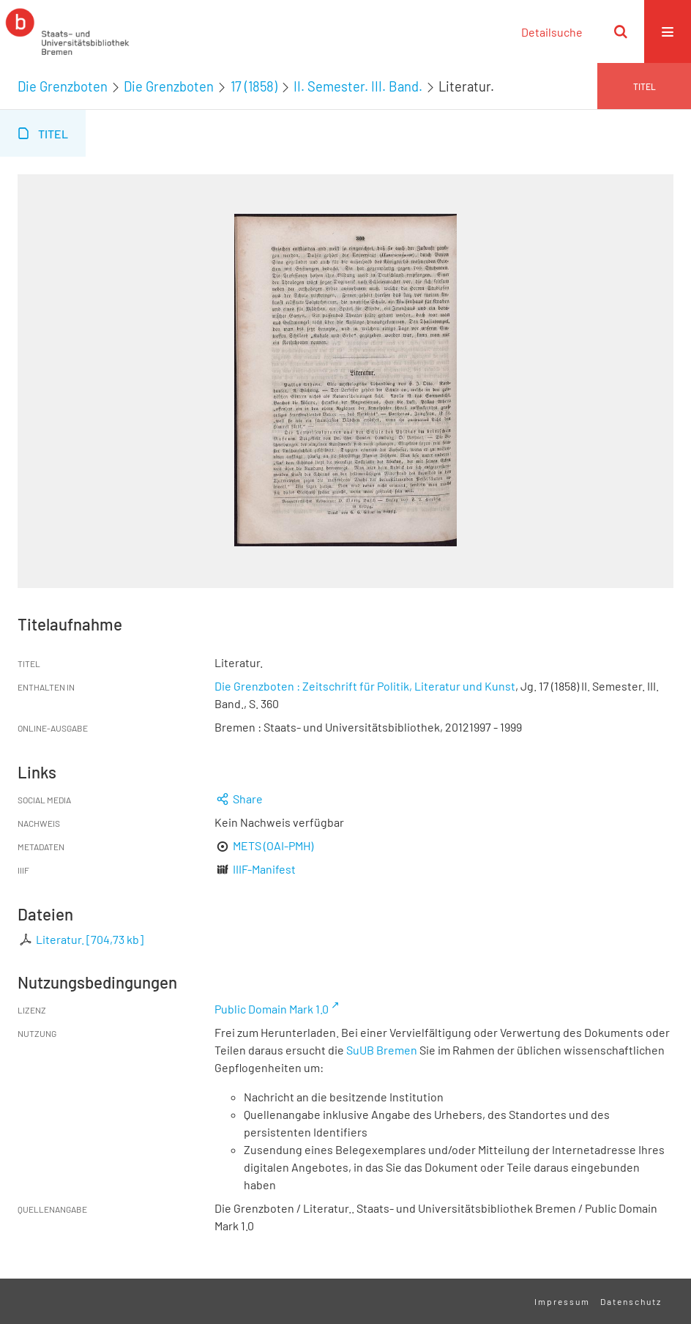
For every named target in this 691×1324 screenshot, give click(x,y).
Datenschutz (631, 1301)
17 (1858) (254, 86)
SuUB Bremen (381, 1050)
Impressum (562, 1301)
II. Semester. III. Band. (358, 86)
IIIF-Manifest (264, 869)
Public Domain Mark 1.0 (271, 1009)
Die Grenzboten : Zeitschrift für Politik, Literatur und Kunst (364, 686)
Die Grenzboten (63, 86)
